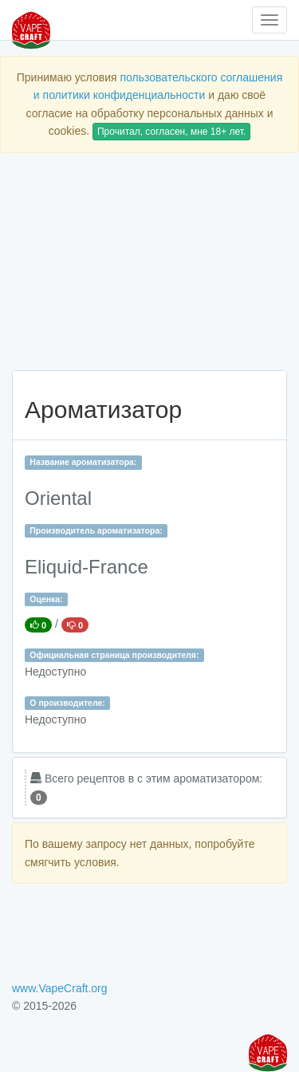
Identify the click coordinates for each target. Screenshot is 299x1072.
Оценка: (46, 599)
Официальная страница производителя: (114, 655)
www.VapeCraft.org (60, 988)
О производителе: (67, 702)
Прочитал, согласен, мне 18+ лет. (171, 131)
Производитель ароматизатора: (96, 530)
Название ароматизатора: (83, 462)
